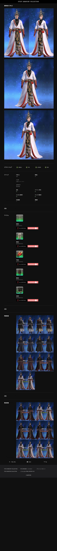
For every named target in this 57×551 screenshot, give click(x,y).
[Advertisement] (29, 171)
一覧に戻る (12, 519)
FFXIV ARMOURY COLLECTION (28, 1)
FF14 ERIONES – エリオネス (26, 542)
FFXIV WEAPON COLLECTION (10, 544)
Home (29, 519)
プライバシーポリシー (41, 542)
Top (45, 519)
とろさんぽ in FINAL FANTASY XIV (27, 544)
